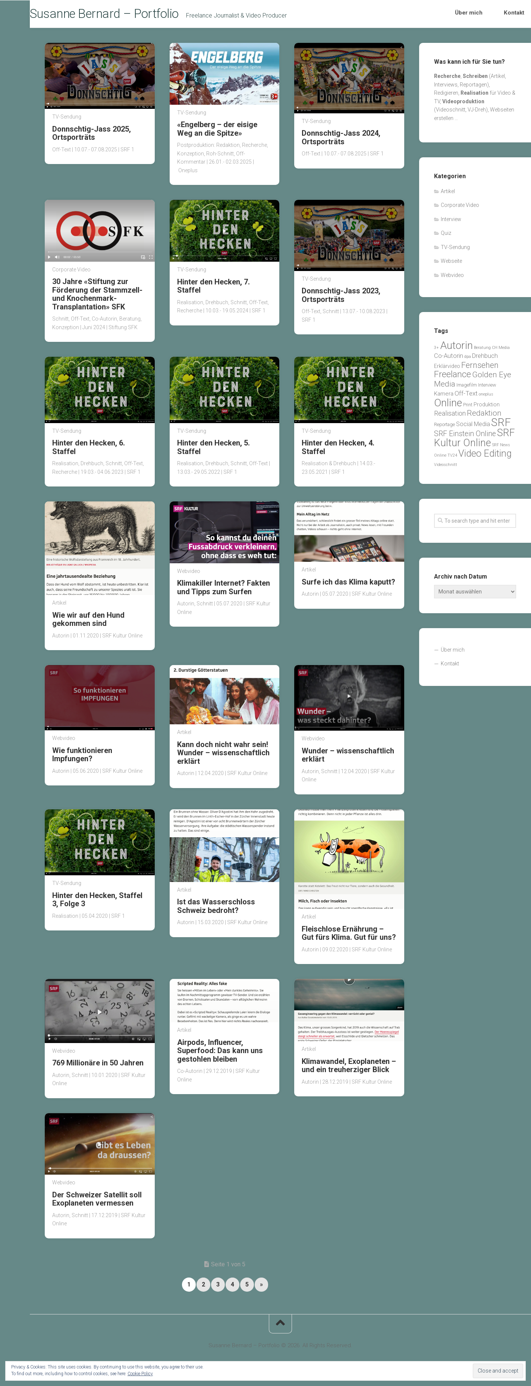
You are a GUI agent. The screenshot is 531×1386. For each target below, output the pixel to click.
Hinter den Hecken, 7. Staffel (213, 288)
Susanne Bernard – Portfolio (127, 15)
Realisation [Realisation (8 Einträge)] (450, 416)
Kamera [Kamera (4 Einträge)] (443, 396)
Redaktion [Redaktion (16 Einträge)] (484, 416)
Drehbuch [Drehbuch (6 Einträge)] (485, 358)
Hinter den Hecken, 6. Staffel (88, 449)
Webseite (451, 264)
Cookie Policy (140, 1373)
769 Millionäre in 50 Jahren (98, 1065)
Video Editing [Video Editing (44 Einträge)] (485, 456)
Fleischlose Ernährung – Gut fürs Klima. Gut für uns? (349, 935)
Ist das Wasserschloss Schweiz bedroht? (216, 908)
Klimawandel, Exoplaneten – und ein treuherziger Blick (349, 1068)
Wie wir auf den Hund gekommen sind (88, 621)
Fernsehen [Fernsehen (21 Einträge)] (480, 367)
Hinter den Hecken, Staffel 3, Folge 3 (97, 902)
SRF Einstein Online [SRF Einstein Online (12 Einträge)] (465, 436)
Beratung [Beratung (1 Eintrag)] (482, 350)
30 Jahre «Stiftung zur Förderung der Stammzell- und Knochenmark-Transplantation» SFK (97, 297)
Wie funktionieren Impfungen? (82, 757)
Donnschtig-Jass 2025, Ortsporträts (91, 135)
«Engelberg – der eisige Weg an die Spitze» (217, 131)
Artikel (59, 605)
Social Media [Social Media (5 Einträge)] (473, 426)
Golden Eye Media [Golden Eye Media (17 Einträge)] (472, 382)
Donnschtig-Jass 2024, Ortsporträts (341, 139)
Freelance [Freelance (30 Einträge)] (452, 377)
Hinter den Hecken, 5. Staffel (213, 449)
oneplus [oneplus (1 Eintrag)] (486, 397)
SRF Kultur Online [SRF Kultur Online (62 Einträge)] (474, 441)
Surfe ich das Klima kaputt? (348, 584)
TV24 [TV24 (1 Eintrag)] (452, 458)
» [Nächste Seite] (261, 1287)
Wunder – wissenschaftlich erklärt (348, 757)
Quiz (446, 236)
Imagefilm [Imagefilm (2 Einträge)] (466, 387)
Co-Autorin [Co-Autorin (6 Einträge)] (448, 358)
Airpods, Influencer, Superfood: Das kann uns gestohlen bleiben (220, 1053)
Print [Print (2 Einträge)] (467, 407)
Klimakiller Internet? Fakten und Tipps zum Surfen (223, 589)
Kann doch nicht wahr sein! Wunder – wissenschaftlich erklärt (223, 755)
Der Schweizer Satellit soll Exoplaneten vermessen (97, 1201)
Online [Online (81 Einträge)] (448, 405)
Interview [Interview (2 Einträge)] (487, 387)
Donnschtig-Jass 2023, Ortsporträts (341, 297)
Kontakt (506, 15)
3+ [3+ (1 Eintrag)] (436, 350)
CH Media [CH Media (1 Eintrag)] (501, 350)
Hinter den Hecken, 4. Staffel (338, 449)
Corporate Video (71, 272)
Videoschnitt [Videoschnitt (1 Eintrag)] (445, 467)
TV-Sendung (66, 119)
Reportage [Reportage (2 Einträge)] (444, 427)
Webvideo (188, 574)
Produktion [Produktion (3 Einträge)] (487, 407)
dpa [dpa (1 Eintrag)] (467, 359)
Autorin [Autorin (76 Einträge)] (456, 348)
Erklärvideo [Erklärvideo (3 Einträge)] (447, 369)
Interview (451, 222)
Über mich (474, 15)
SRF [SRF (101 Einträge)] (501, 425)
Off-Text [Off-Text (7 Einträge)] (466, 396)
